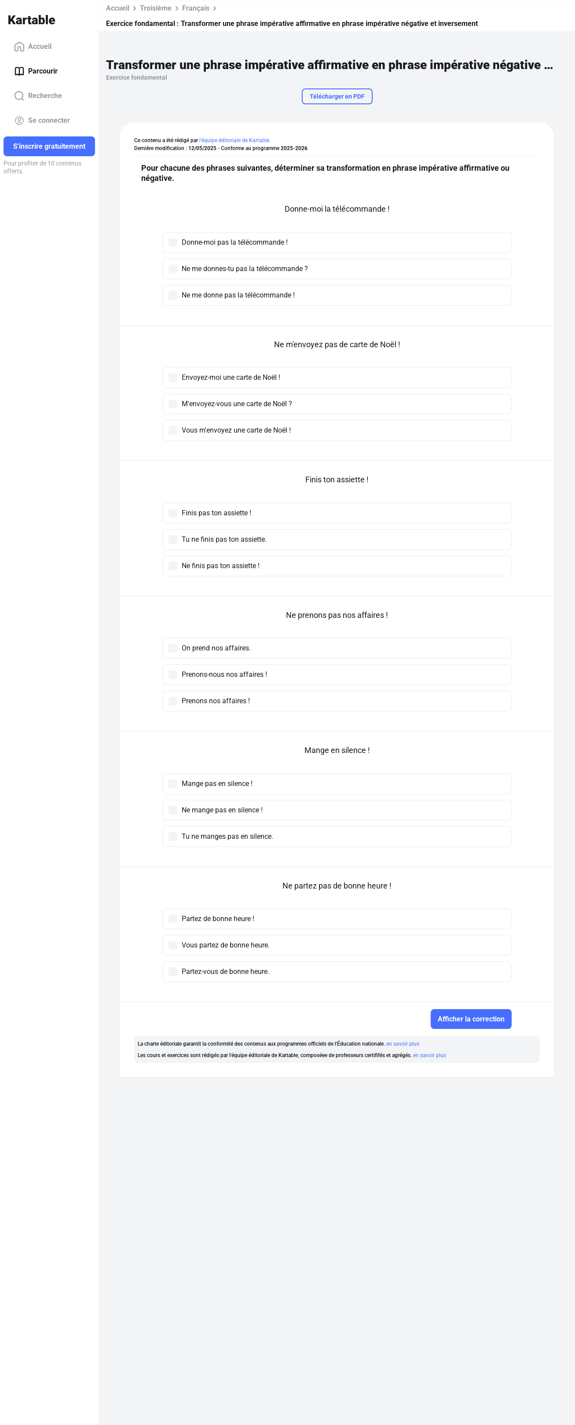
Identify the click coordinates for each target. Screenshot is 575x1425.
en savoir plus (402, 1044)
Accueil (32, 46)
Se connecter (42, 120)
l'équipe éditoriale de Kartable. (235, 140)
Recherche (38, 96)
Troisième (156, 8)
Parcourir (36, 71)
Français (195, 8)
